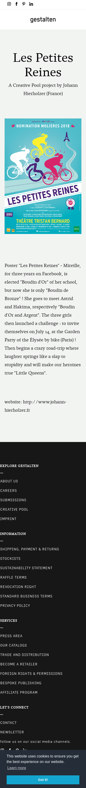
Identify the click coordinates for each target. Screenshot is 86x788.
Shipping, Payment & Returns (29, 549)
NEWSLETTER (12, 732)
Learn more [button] (16, 768)
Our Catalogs (13, 645)
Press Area (11, 636)
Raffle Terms (13, 577)
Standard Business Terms (26, 596)
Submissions (13, 500)
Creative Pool (14, 509)
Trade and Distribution (24, 655)
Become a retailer (19, 664)
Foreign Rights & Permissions (31, 674)
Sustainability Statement (26, 568)
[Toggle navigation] (6, 19)
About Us (9, 481)
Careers (8, 491)
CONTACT (8, 723)
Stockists (10, 559)
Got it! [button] (43, 780)
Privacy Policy (15, 606)
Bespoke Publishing (21, 683)
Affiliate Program (19, 692)
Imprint (8, 519)
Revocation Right (18, 587)
